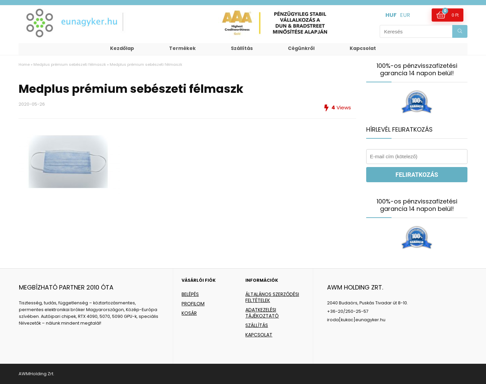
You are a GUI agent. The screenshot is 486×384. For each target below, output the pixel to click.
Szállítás (242, 48)
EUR (405, 15)
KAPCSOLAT (258, 334)
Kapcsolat (363, 48)
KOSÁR (189, 313)
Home (24, 64)
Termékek (182, 48)
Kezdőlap (122, 48)
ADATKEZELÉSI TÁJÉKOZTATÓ (262, 312)
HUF (391, 15)
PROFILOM (193, 303)
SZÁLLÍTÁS (256, 325)
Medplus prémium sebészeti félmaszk (69, 64)
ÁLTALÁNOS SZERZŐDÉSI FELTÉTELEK (272, 297)
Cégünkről (301, 48)
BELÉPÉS (190, 294)
